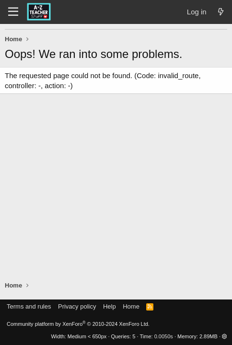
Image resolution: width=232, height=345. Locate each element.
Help (109, 306)
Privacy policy (77, 306)
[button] (224, 336)
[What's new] (220, 12)
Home (131, 306)
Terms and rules (29, 306)
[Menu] (13, 12)
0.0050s (163, 336)
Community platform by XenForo (78, 324)
